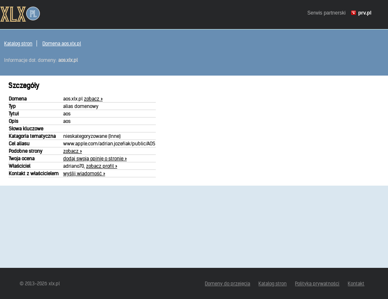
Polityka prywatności (317, 283)
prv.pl (364, 13)
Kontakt (356, 283)
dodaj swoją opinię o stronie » (95, 158)
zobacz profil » (101, 166)
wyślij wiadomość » (84, 173)
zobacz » (93, 99)
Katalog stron (18, 43)
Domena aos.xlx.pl (61, 43)
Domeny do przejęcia (227, 283)
